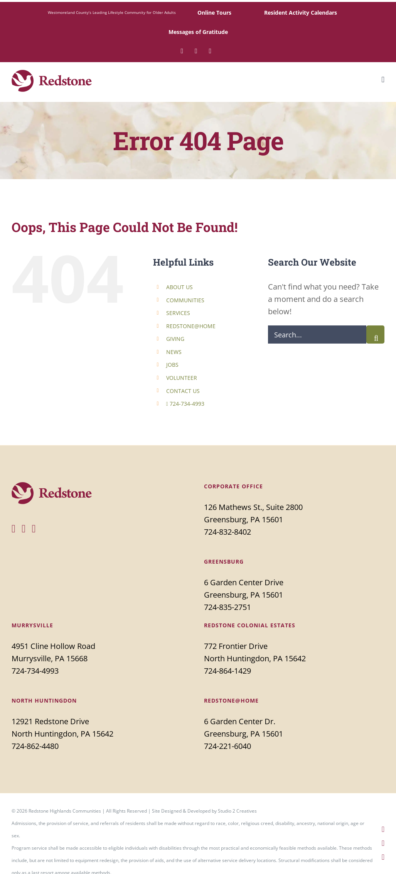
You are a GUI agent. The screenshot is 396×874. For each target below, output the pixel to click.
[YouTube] (33, 528)
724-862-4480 (35, 746)
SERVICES (178, 313)
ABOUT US (179, 287)
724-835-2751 (227, 607)
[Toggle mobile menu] (382, 80)
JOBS (172, 364)
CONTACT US (183, 391)
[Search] (375, 334)
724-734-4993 (185, 403)
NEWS (174, 352)
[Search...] (317, 334)
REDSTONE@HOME (191, 326)
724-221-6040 (227, 746)
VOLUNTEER (181, 377)
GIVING (175, 338)
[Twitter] (23, 528)
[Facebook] (13, 528)
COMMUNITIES (185, 300)
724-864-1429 (227, 671)
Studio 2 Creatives (237, 811)
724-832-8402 (227, 532)
